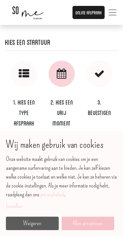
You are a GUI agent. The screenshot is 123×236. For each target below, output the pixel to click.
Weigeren (32, 223)
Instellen (14, 206)
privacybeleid (52, 194)
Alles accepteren (87, 223)
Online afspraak (88, 12)
